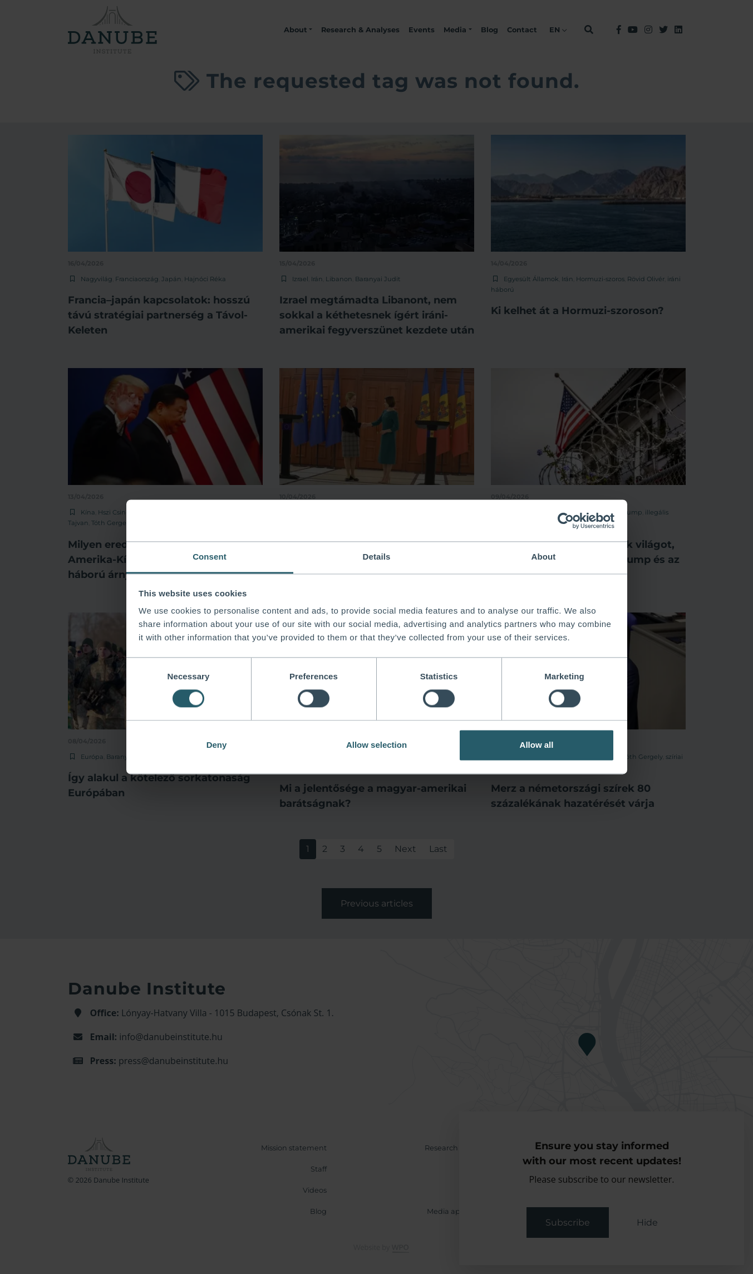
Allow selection (376, 744)
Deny (216, 744)
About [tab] (543, 556)
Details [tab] (377, 556)
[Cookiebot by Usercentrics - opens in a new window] (565, 520)
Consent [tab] (210, 556)
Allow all (537, 744)
